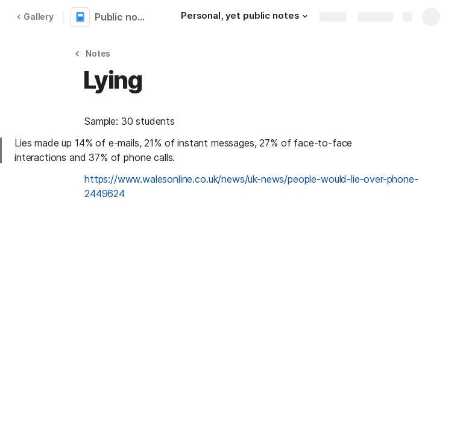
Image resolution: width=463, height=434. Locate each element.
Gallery (35, 16)
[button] (305, 16)
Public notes (122, 17)
